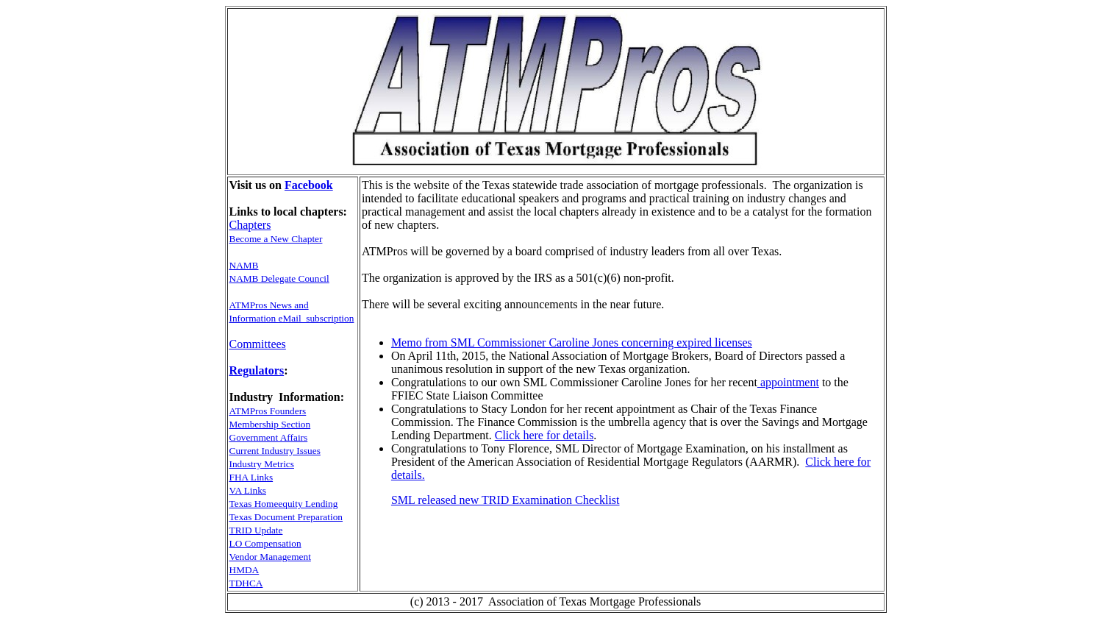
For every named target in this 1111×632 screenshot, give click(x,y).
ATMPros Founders (268, 410)
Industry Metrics (261, 463)
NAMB (244, 265)
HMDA (244, 569)
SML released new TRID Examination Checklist (505, 500)
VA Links (248, 490)
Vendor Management (270, 556)
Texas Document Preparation (286, 516)
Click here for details (544, 435)
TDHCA (246, 583)
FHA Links (251, 477)
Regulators (257, 370)
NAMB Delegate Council (279, 278)
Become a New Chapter (276, 238)
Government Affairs (268, 437)
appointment (788, 382)
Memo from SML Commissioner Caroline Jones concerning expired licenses (571, 342)
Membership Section (270, 424)
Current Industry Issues (275, 450)
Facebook (309, 185)
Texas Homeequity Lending (283, 503)
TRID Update (256, 530)
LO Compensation (265, 543)
